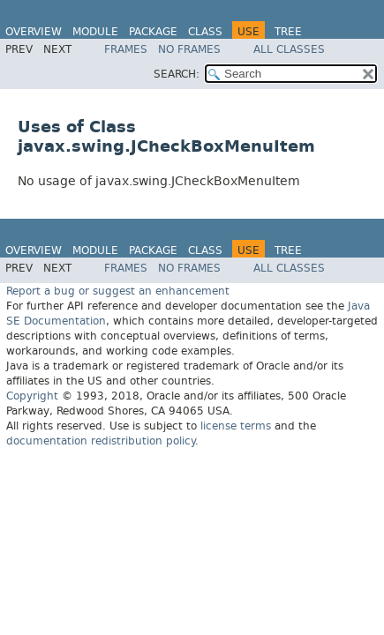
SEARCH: (177, 74)
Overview (33, 32)
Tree (288, 32)
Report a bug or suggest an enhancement (118, 291)
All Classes (289, 49)
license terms (235, 426)
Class (205, 32)
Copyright (32, 396)
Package (153, 32)
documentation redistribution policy (100, 441)
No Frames (189, 49)
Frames (125, 49)
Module (95, 32)
